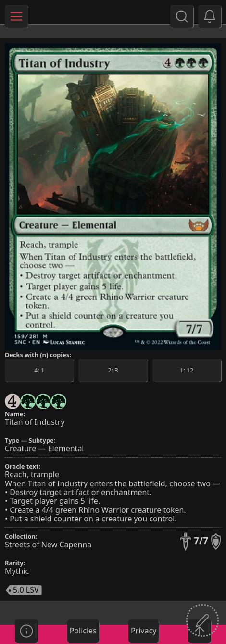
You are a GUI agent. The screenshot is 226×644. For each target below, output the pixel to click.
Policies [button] (83, 630)
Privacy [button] (143, 630)
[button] (209, 16)
